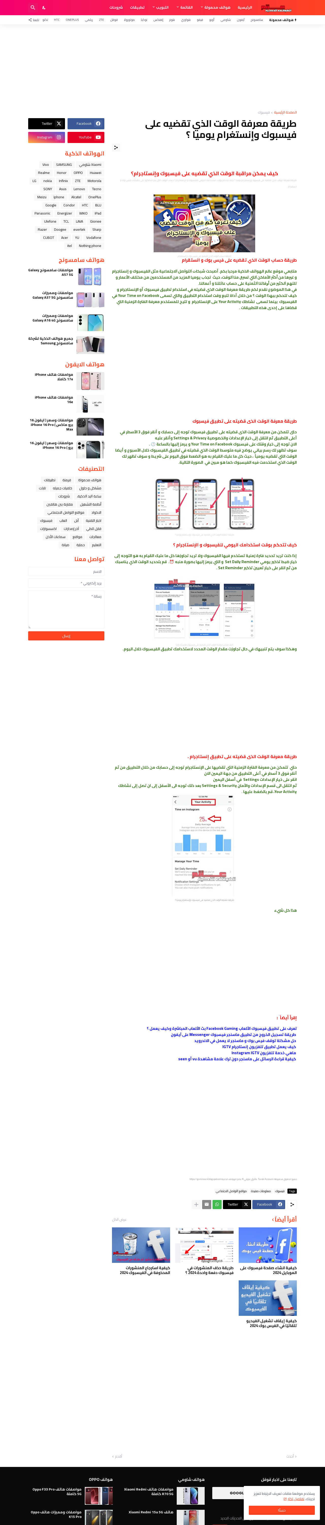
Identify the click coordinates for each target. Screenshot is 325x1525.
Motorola (94, 180)
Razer (42, 229)
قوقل (114, 20)
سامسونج (257, 20)
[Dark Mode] (44, 7)
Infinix (63, 180)
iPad (98, 213)
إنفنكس (158, 20)
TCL (66, 221)
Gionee (95, 221)
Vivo (45, 164)
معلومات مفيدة (261, 1191)
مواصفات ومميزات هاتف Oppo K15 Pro (56, 1514)
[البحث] (33, 7)
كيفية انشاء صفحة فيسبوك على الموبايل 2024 (268, 1270)
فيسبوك (264, 113)
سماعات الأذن (56, 536)
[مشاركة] (116, 147)
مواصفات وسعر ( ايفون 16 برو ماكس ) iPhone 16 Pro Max (51, 425)
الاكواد (96, 512)
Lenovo (79, 189)
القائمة (186, 7)
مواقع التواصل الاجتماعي (231, 1191)
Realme (44, 172)
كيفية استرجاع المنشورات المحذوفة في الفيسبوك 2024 (145, 1270)
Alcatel (76, 197)
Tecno (96, 189)
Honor (62, 172)
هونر (172, 20)
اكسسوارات (48, 528)
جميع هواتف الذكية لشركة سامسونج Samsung (50, 340)
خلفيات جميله (62, 488)
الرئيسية (245, 7)
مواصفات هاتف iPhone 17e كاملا (54, 376)
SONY (47, 189)
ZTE (101, 20)
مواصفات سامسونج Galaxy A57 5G (50, 272)
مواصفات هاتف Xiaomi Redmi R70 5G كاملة (148, 1491)
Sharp (96, 229)
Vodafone (93, 237)
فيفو (200, 20)
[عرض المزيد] (196, 1204)
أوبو (211, 20)
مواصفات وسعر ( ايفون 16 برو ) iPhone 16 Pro (51, 445)
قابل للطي (93, 528)
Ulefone (50, 221)
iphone (59, 197)
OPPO (78, 172)
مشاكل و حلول (90, 488)
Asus (63, 189)
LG (34, 180)
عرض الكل (119, 1219)
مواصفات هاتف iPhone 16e (54, 399)
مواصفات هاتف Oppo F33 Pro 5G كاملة (57, 1491)
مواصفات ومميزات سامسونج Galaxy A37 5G (52, 295)
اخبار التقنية (93, 520)
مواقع (77, 536)
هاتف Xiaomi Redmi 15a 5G (151, 1512)
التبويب (162, 7)
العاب (63, 520)
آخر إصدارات (71, 528)
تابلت (42, 488)
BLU (98, 205)
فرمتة (66, 480)
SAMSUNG (64, 164)
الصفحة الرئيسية (285, 113)
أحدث (290, 1456)
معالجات (95, 536)
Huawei (95, 172)
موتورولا (129, 20)
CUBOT (48, 237)
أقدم (118, 1456)
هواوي (186, 20)
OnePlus (72, 20)
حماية (80, 545)
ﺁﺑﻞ (76, 520)
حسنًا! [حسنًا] (282, 1510)
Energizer (64, 213)
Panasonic (42, 213)
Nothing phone (90, 245)
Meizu (41, 197)
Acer (64, 237)
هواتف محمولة (217, 7)
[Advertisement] (162, 67)
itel (69, 245)
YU (77, 237)
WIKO (83, 213)
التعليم (96, 545)
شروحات (116, 7)
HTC (57, 20)
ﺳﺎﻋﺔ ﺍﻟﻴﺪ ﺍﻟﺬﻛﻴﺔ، (89, 496)
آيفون (241, 20)
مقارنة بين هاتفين (59, 504)
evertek (79, 229)
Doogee (60, 229)
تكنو (45, 20)
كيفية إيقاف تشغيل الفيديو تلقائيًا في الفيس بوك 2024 (271, 1323)
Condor (69, 205)
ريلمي (89, 20)
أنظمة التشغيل (90, 504)
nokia (47, 180)
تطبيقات (137, 7)
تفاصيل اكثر (296, 1499)
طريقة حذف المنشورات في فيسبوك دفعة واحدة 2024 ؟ (209, 1270)
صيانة (65, 545)
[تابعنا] (35, 19)
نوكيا (144, 20)
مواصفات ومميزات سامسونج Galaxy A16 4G (52, 317)
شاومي (225, 20)
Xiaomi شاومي (90, 164)
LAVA (79, 221)
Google (50, 205)
